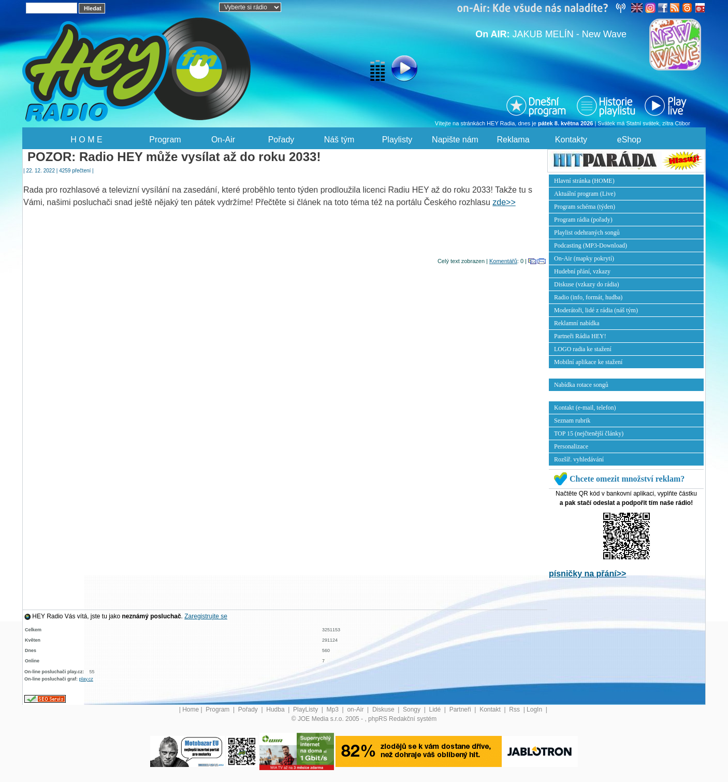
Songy (412, 709)
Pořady (281, 139)
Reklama (513, 139)
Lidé (436, 709)
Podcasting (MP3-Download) (590, 245)
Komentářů (503, 261)
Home (190, 709)
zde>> (503, 202)
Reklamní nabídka (577, 323)
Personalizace (571, 446)
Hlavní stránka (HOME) (584, 180)
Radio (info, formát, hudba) (588, 297)
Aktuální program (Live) (585, 193)
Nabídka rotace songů (581, 384)
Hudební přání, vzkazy (582, 271)
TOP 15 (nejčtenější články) (588, 433)
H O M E (86, 139)
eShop (629, 139)
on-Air (356, 709)
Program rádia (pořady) (583, 219)
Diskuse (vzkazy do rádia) (586, 284)
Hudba (276, 709)
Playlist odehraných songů (587, 232)
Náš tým (339, 139)
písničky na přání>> (587, 573)
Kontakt (490, 709)
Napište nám (455, 139)
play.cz (86, 679)
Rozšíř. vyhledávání (579, 459)
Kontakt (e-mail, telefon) (585, 407)
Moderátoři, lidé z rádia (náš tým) (596, 310)
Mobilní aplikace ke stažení (588, 362)
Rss (515, 709)
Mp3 (334, 709)
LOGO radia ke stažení (582, 349)
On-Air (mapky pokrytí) (584, 258)
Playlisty (397, 139)
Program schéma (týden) (584, 206)
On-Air (223, 139)
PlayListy (306, 709)
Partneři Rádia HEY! (580, 336)
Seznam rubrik (572, 420)
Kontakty (571, 139)
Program (165, 139)
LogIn (535, 709)
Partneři (461, 709)
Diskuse (384, 709)
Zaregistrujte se (205, 616)
